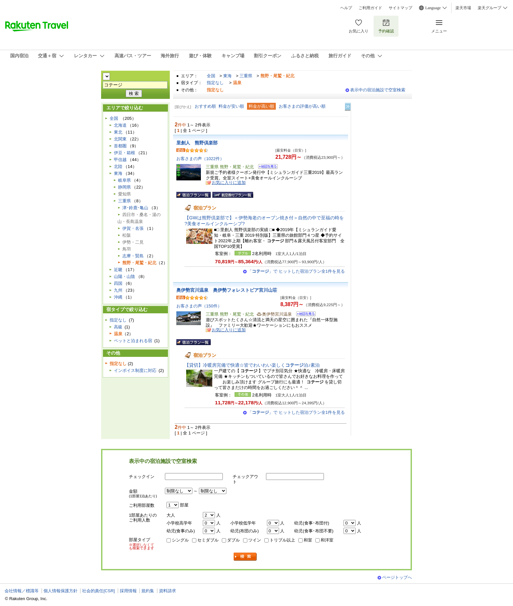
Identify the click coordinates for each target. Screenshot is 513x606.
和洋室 (327, 540)
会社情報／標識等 (22, 590)
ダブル (233, 540)
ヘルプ (346, 8)
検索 (245, 557)
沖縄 (118, 297)
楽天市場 (463, 8)
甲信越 (120, 159)
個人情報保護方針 (61, 590)
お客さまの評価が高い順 (302, 106)
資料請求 (167, 590)
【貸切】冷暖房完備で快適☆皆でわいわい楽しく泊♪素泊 (252, 365)
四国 (118, 283)
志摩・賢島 (133, 255)
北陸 (118, 166)
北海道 (120, 125)
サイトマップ (400, 8)
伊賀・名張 (133, 228)
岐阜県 (124, 180)
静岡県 (124, 187)
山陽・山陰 (124, 276)
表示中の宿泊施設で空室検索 (377, 89)
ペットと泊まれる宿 (133, 340)
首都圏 (120, 145)
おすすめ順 (205, 106)
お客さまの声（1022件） (200, 158)
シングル (180, 540)
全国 (211, 75)
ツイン (254, 540)
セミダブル (208, 540)
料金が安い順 (231, 106)
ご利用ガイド (370, 8)
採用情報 (128, 590)
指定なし (215, 82)
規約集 (147, 590)
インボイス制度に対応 (135, 370)
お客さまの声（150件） (199, 305)
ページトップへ (397, 577)
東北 (118, 132)
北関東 (120, 139)
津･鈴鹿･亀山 (135, 207)
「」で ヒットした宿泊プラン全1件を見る (296, 271)
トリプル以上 (282, 540)
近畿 (118, 269)
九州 (118, 290)
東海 (227, 75)
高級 (118, 326)
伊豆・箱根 (124, 152)
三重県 (245, 75)
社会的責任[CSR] (98, 590)
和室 (308, 540)
